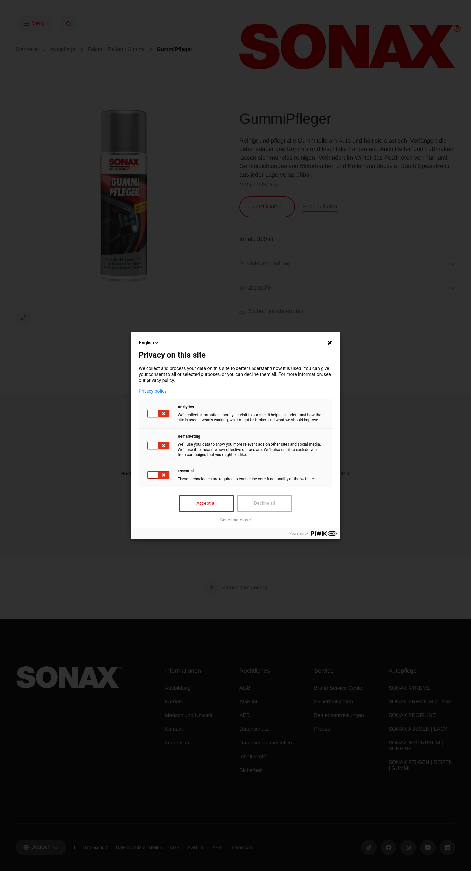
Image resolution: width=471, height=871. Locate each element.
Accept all (206, 503)
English (149, 342)
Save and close (235, 519)
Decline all (264, 503)
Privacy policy (152, 391)
